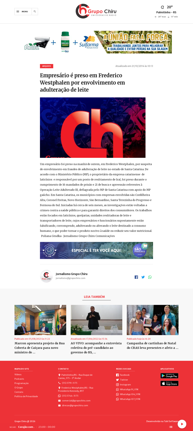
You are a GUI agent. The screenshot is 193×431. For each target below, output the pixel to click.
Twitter (122, 379)
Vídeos (17, 374)
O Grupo (18, 387)
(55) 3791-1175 (67, 383)
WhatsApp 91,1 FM (127, 389)
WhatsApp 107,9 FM (128, 399)
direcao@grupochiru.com (73, 405)
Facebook (123, 375)
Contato (18, 392)
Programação (21, 383)
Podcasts (19, 379)
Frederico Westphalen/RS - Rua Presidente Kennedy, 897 (75, 389)
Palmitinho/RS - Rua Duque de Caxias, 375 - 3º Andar (75, 377)
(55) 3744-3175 (68, 395)
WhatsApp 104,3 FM (128, 394)
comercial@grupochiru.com (74, 400)
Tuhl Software (171, 421)
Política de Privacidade (26, 396)
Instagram (123, 384)
